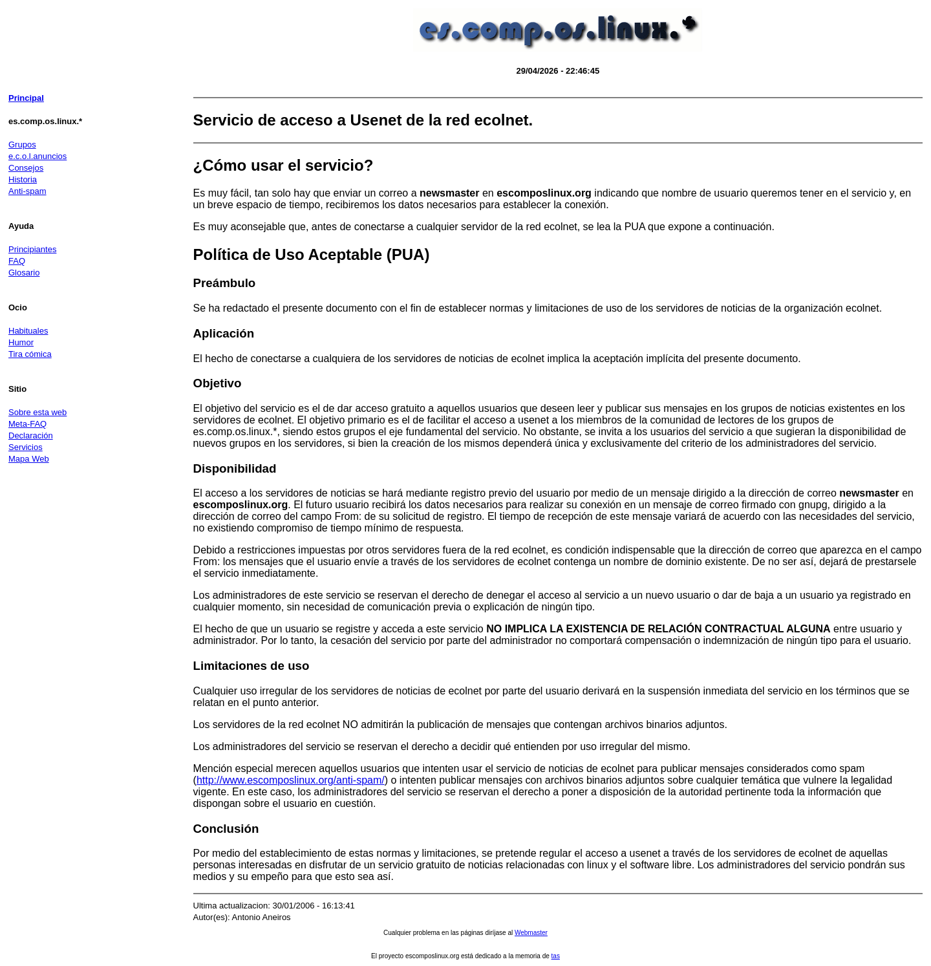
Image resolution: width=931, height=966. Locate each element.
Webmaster (531, 932)
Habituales (28, 331)
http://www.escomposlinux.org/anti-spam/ (291, 780)
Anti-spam (27, 191)
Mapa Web (28, 459)
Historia (22, 179)
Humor (21, 342)
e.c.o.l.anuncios (37, 156)
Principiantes (32, 249)
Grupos (22, 144)
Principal (26, 98)
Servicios (25, 447)
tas (555, 956)
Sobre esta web (37, 412)
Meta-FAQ (27, 424)
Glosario (23, 272)
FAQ (16, 261)
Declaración (30, 435)
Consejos (25, 168)
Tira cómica (30, 354)
